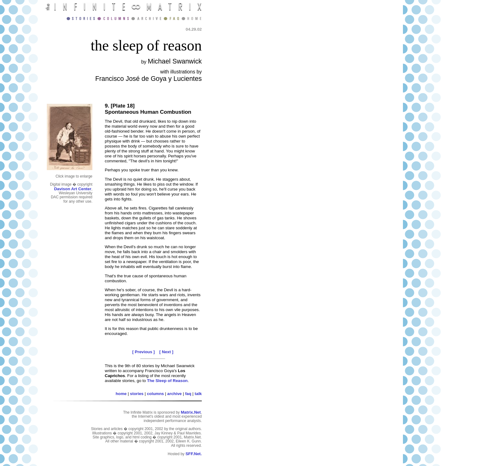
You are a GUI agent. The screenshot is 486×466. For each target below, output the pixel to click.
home (121, 393)
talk (198, 393)
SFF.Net (193, 453)
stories (137, 393)
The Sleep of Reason (167, 380)
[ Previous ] (143, 352)
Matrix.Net (191, 412)
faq (188, 393)
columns (155, 393)
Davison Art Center (72, 189)
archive (174, 393)
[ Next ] (166, 352)
